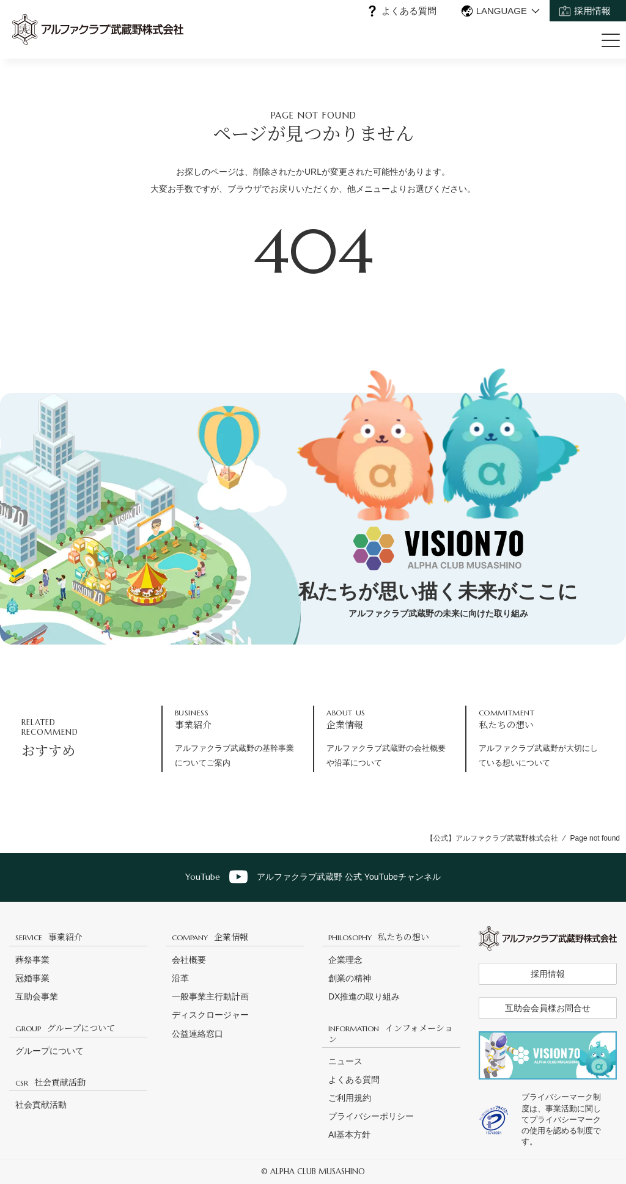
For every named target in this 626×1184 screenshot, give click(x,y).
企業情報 (210, 936)
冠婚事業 (32, 978)
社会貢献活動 (50, 1082)
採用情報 (592, 10)
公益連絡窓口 (197, 1034)
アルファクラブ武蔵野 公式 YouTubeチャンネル (313, 876)
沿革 (180, 978)
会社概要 (189, 960)
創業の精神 (349, 978)
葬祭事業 (32, 960)
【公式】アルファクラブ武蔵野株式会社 (492, 838)
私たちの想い (378, 936)
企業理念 (345, 960)
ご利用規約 (349, 1098)
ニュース (345, 1061)
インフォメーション (390, 1032)
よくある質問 (408, 10)
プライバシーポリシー (371, 1116)
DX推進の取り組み (364, 996)
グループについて (65, 1027)
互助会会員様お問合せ (548, 1008)
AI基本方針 (349, 1134)
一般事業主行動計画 (210, 996)
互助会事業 (36, 996)
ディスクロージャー (210, 1015)
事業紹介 (49, 936)
